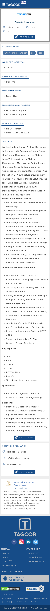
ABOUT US (6, 598)
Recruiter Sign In (8, 565)
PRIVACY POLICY (39, 598)
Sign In (4, 557)
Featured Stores (34, 557)
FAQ (5, 602)
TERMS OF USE (20, 598)
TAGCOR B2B (32, 553)
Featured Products (35, 561)
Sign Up (5, 553)
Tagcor (6, 561)
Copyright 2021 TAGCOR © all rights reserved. (25, 608)
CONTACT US (18, 602)
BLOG (31, 602)
